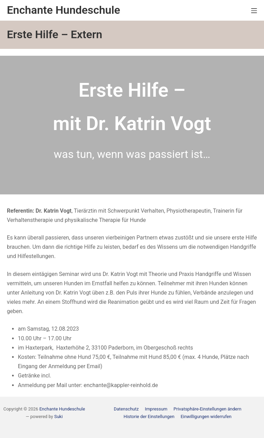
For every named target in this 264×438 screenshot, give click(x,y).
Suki (58, 416)
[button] (207, 409)
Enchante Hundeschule (62, 409)
